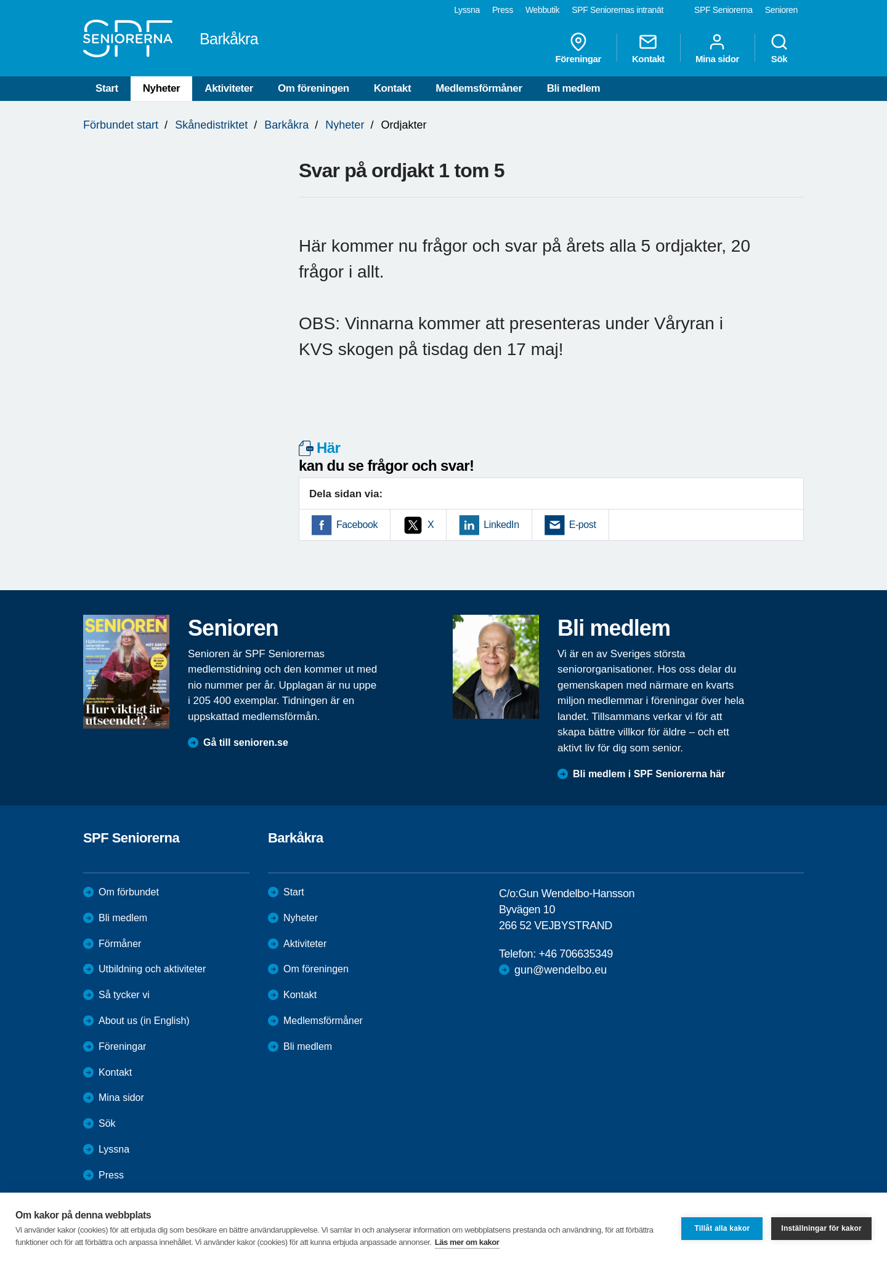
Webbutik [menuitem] (542, 10)
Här (328, 447)
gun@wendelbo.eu (560, 970)
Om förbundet (129, 892)
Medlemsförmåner (478, 88)
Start (106, 88)
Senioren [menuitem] (781, 10)
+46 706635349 (575, 954)
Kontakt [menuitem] (648, 48)
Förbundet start (120, 124)
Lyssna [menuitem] (467, 10)
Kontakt (392, 88)
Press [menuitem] (502, 10)
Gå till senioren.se (245, 742)
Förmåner (120, 943)
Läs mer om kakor (467, 1242)
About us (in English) (144, 1020)
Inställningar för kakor (821, 1228)
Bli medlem (574, 88)
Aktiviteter (229, 88)
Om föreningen (313, 88)
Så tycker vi (124, 995)
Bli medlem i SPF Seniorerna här (649, 774)
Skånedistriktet (211, 124)
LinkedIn (501, 524)
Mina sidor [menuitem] (717, 48)
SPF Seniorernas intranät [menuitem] (617, 10)
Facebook (357, 524)
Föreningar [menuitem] (578, 48)
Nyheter (161, 88)
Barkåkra (286, 124)
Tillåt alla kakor (722, 1228)
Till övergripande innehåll (0, 0)
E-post (582, 524)
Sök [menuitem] (779, 48)
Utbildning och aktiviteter (152, 969)
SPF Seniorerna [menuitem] (723, 10)
